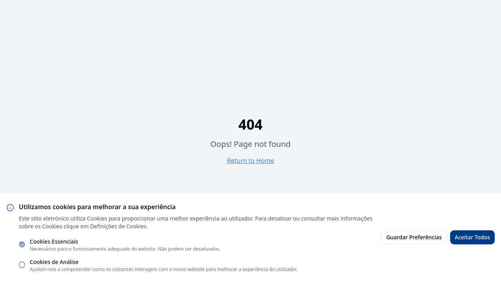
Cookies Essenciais (54, 241)
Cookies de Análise (54, 262)
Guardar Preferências (414, 237)
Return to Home (250, 160)
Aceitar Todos (472, 237)
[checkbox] (22, 244)
